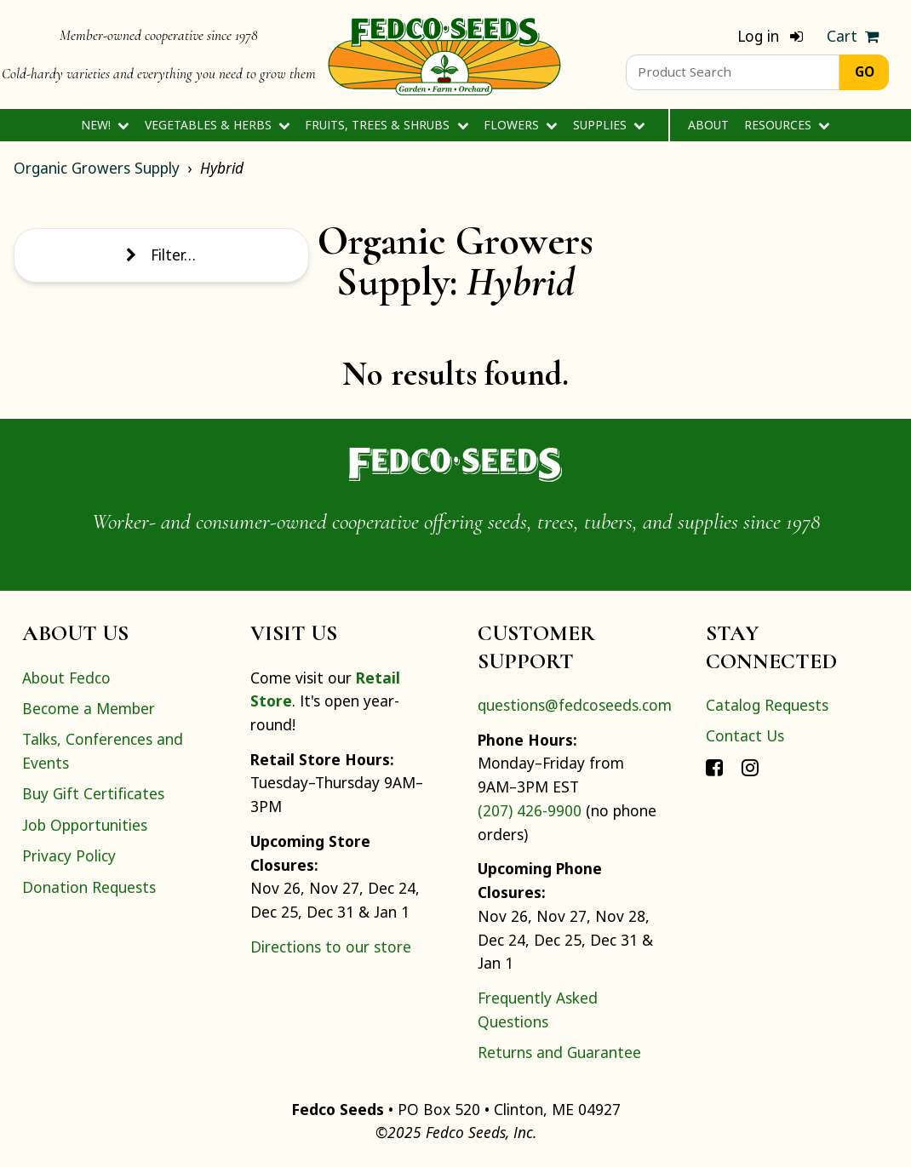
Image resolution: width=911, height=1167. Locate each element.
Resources (787, 125)
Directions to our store (330, 946)
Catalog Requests (767, 705)
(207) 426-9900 (530, 810)
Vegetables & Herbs (217, 125)
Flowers (521, 125)
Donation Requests (89, 887)
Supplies (609, 125)
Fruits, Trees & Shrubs (386, 125)
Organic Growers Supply (97, 167)
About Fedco (66, 677)
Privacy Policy (69, 855)
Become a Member (88, 708)
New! (105, 125)
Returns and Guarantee (559, 1052)
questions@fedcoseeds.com (575, 705)
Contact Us (745, 735)
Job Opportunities (84, 825)
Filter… (161, 254)
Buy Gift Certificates (93, 793)
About (708, 125)
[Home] (444, 54)
